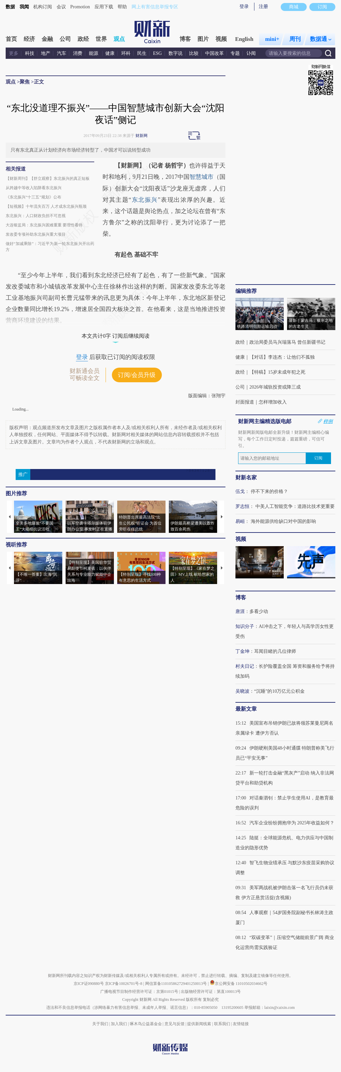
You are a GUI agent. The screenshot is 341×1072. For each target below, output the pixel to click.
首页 (11, 39)
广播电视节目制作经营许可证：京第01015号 (139, 991)
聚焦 (25, 81)
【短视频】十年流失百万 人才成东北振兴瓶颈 (46, 206)
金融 (47, 39)
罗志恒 (242, 506)
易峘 (240, 521)
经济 (29, 39)
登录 (244, 6)
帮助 (122, 6)
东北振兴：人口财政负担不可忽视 (36, 215)
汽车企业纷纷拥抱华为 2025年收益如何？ (292, 822)
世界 (101, 39)
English (244, 39)
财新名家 (246, 477)
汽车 (61, 53)
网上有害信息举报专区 (155, 6)
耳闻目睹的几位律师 (275, 651)
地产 (45, 53)
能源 (94, 53)
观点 (119, 39)
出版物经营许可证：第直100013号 (211, 991)
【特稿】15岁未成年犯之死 (277, 372)
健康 (110, 53)
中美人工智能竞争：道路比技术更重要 (295, 506)
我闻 (24, 6)
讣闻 (251, 53)
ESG (157, 53)
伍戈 (240, 491)
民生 (142, 53)
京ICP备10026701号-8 (124, 983)
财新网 (142, 135)
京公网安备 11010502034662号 (239, 983)
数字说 (175, 53)
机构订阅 (42, 6)
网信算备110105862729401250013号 (176, 983)
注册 (263, 6)
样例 (328, 421)
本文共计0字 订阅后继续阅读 (116, 336)
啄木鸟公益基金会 (146, 1023)
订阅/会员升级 (137, 375)
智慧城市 (201, 177)
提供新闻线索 (199, 1023)
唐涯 (240, 611)
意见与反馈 (174, 1023)
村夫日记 (244, 666)
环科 (126, 53)
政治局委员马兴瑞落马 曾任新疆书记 (287, 342)
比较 (193, 53)
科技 (29, 53)
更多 (13, 53)
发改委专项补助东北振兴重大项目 (36, 234)
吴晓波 (242, 691)
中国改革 (214, 53)
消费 (77, 53)
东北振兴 (144, 199)
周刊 (295, 39)
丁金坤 (242, 651)
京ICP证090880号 (89, 983)
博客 (185, 39)
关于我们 (100, 1023)
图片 (203, 39)
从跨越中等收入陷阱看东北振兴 (34, 187)
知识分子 (244, 626)
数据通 (320, 39)
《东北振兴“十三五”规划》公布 (33, 197)
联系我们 (222, 1023)
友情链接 (241, 1023)
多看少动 (258, 611)
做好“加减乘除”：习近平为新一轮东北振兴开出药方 (50, 246)
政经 (83, 39)
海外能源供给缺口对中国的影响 (283, 521)
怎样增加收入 (273, 402)
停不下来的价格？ (269, 491)
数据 (10, 6)
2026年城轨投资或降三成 (275, 387)
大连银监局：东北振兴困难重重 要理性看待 (44, 225)
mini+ (272, 39)
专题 (235, 53)
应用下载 (104, 6)
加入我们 (119, 1023)
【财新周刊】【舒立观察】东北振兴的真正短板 (48, 178)
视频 (221, 39)
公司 (65, 39)
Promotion (80, 6)
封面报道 (244, 402)
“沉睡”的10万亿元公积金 (279, 691)
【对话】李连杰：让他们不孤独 (282, 357)
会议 (61, 6)
